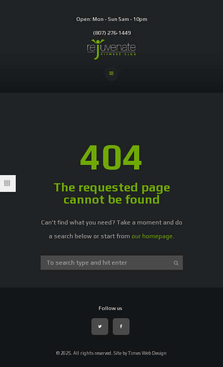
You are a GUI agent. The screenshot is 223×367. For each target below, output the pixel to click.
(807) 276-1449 (112, 33)
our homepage (152, 236)
